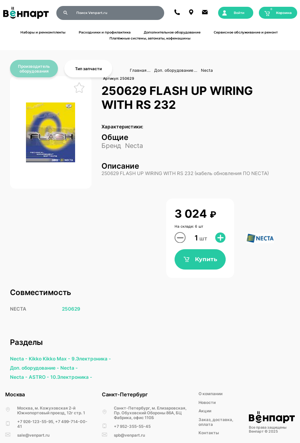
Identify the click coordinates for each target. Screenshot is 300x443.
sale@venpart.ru (33, 435)
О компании (211, 393)
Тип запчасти (88, 68)
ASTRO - (39, 377)
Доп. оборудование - (35, 368)
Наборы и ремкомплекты (43, 32)
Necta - (19, 359)
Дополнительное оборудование (172, 32)
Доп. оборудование (173, 70)
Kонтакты (209, 432)
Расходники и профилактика (105, 32)
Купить (200, 259)
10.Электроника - (71, 377)
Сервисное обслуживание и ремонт (246, 32)
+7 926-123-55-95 (35, 421)
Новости (207, 402)
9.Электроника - (91, 359)
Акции (205, 410)
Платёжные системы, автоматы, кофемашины (150, 38)
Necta (207, 70)
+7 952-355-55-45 (132, 426)
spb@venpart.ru (129, 435)
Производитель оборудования (34, 68)
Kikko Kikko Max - (50, 359)
